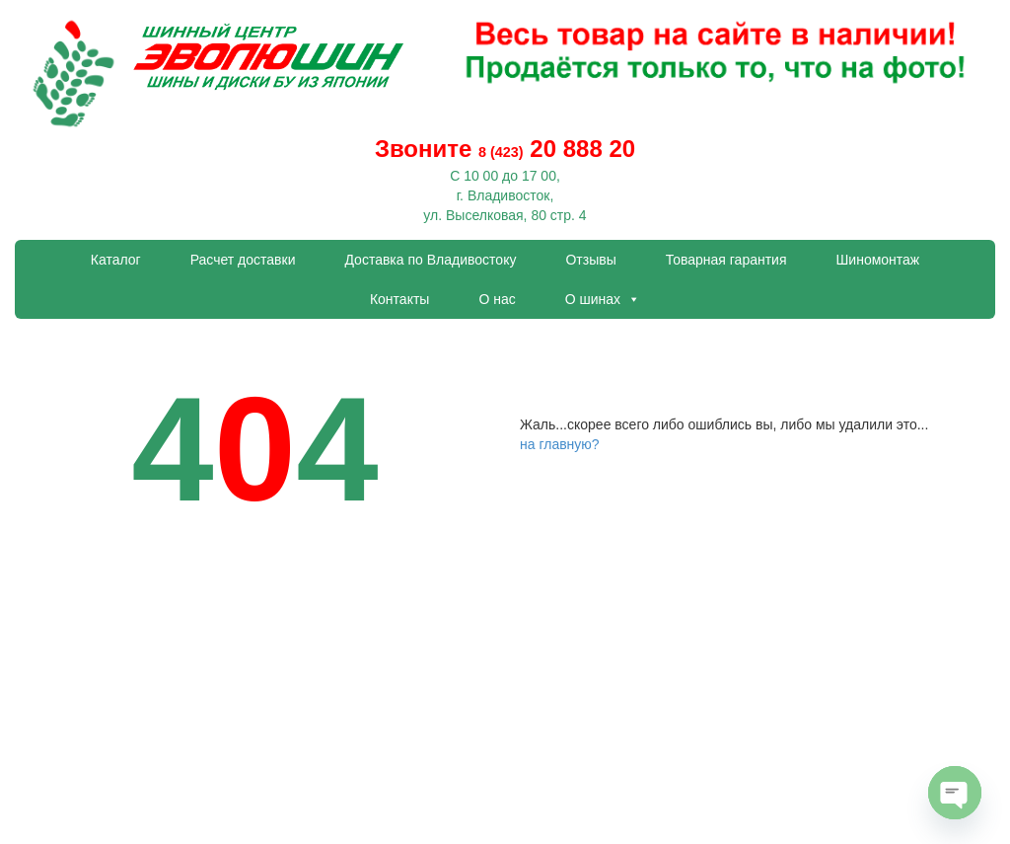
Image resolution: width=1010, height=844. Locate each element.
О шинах (602, 299)
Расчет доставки (243, 260)
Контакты (399, 299)
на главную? (560, 444)
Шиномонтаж (878, 260)
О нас (496, 299)
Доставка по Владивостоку (430, 260)
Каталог (116, 260)
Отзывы (590, 260)
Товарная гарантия (726, 260)
